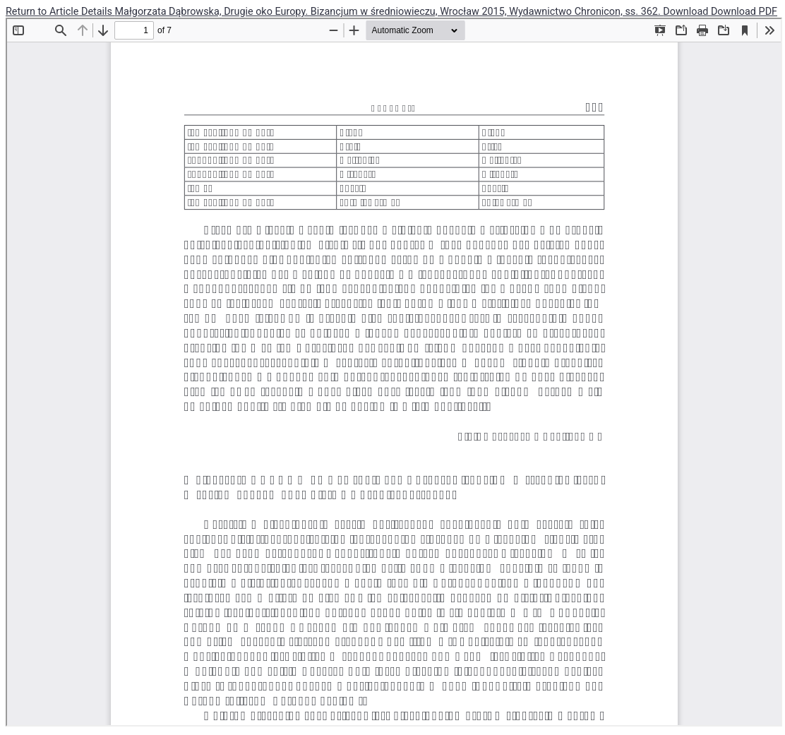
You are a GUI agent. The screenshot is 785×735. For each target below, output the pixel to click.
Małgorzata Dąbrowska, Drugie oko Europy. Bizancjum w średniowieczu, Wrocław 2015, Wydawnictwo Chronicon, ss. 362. (389, 12)
